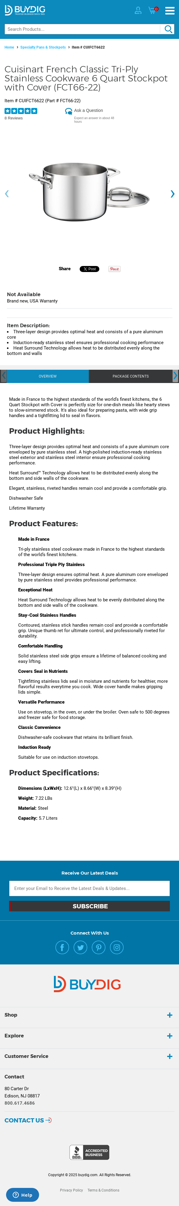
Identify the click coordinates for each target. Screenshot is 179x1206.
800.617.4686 (20, 1103)
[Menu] (169, 10)
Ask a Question (88, 110)
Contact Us (24, 1120)
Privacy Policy (71, 1190)
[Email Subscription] (89, 888)
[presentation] (6, 194)
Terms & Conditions (103, 1190)
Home (9, 47)
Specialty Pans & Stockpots (43, 47)
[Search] (89, 29)
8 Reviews (14, 118)
